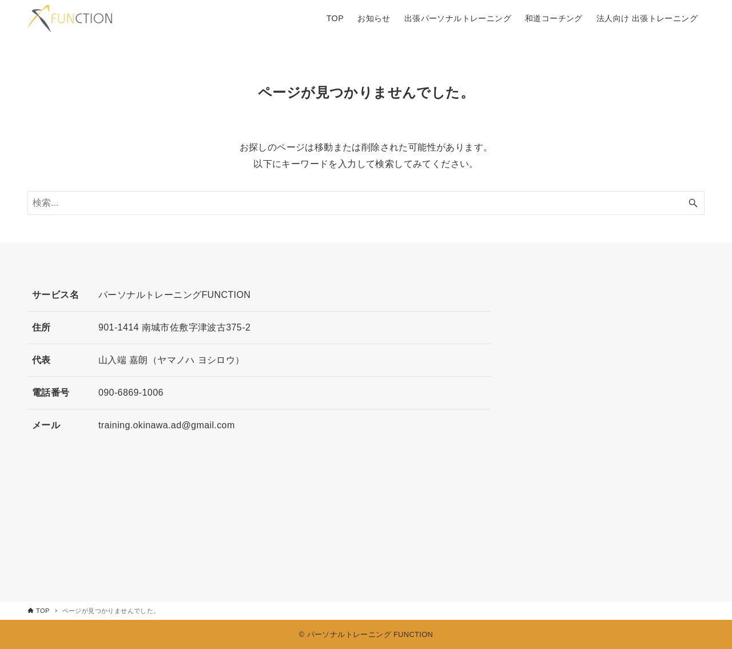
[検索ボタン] (693, 203)
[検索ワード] (366, 203)
